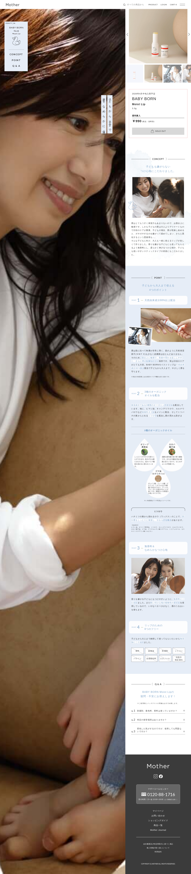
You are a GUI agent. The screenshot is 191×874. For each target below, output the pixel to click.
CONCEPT (16, 54)
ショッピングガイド (158, 820)
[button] (127, 34)
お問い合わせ (158, 816)
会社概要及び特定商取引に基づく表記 (158, 844)
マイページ (158, 811)
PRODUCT (153, 5)
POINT (16, 60)
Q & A (16, 65)
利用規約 (158, 852)
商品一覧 (158, 825)
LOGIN (164, 5)
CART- (173, 5)
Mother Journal (158, 830)
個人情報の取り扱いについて (158, 848)
